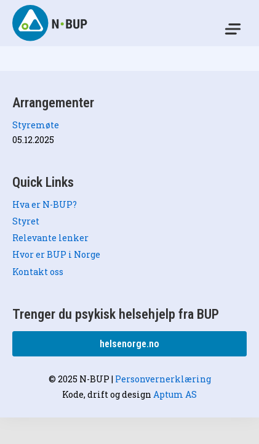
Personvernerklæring (163, 379)
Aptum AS (175, 394)
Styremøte (35, 125)
